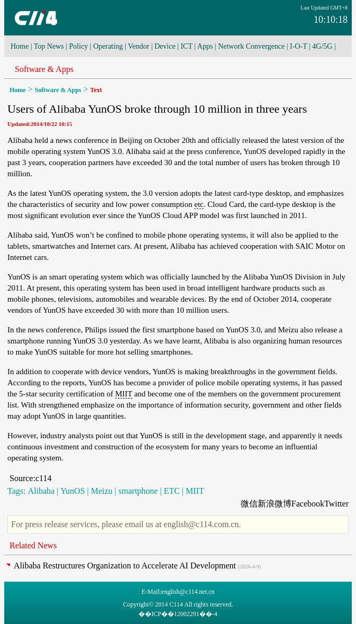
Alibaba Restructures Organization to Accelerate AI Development (125, 565)
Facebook (307, 503)
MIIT (123, 394)
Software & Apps (44, 69)
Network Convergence (251, 46)
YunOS (72, 490)
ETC (172, 490)
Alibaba (41, 490)
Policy (78, 46)
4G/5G (322, 46)
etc (198, 204)
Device (165, 46)
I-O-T (298, 46)
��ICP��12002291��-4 (178, 614)
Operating (108, 46)
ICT (186, 46)
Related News (33, 545)
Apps (205, 46)
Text (96, 90)
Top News (49, 46)
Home (20, 46)
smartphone (138, 490)
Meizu (102, 490)
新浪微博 (274, 503)
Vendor (138, 46)
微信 (249, 503)
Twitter (336, 503)
